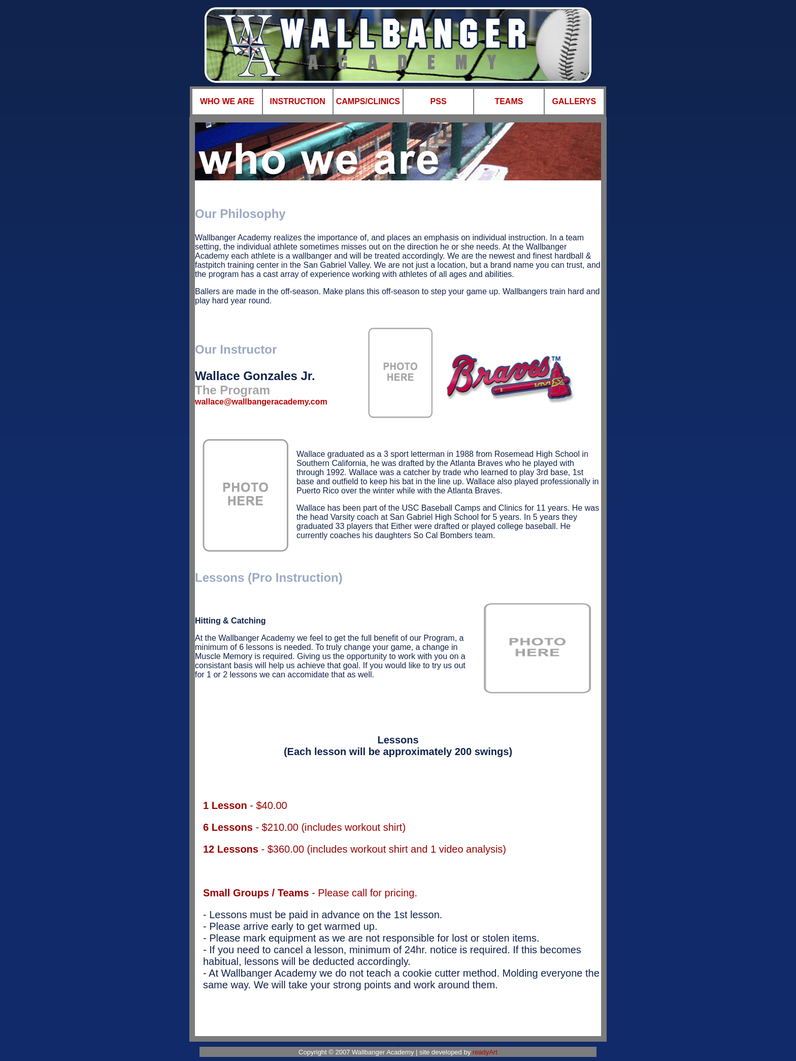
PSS (438, 101)
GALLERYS (574, 101)
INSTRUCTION (297, 101)
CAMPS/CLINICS (368, 101)
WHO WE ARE (227, 101)
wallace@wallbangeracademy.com (261, 401)
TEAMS (508, 101)
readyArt (485, 1052)
